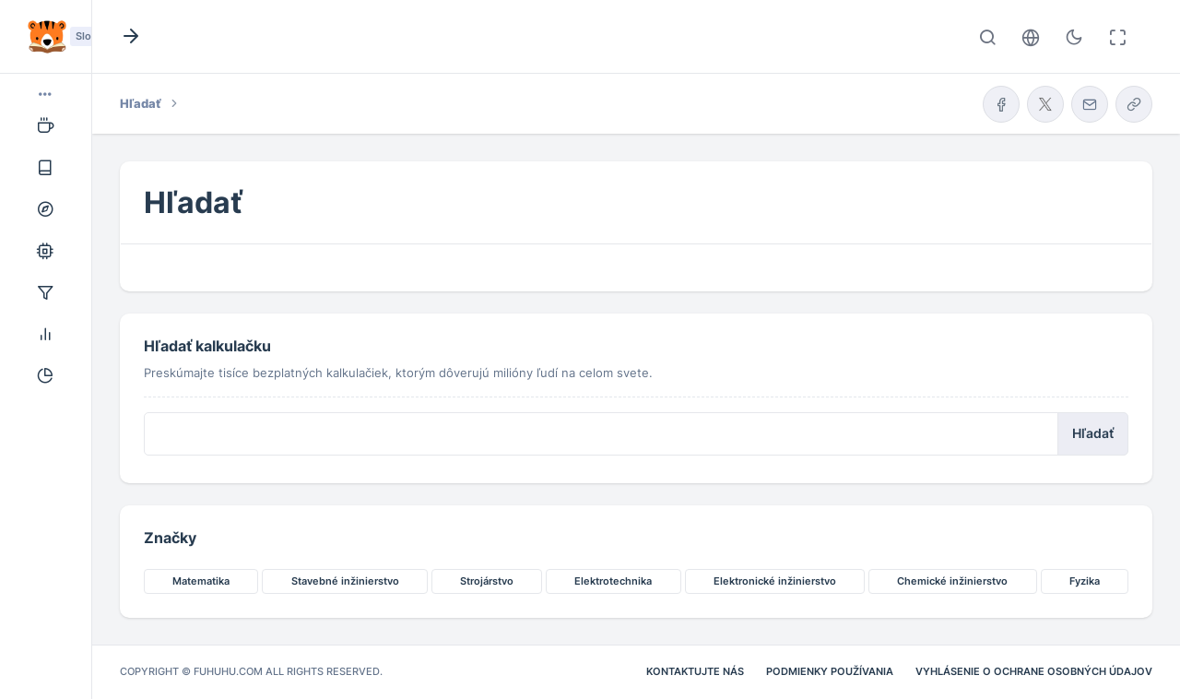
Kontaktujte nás (695, 671)
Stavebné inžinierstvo (345, 581)
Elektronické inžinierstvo (775, 581)
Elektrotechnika (613, 581)
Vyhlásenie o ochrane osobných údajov (1033, 671)
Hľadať (1093, 433)
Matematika (201, 581)
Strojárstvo (486, 581)
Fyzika (1084, 581)
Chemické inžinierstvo (952, 581)
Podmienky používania (829, 671)
